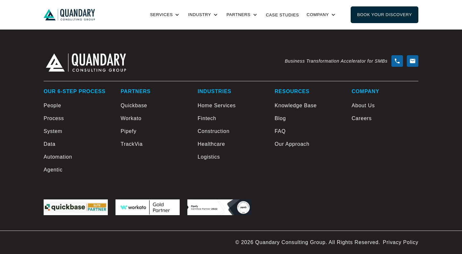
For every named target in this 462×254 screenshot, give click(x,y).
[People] (77, 105)
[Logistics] (231, 157)
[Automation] (77, 157)
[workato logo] (148, 207)
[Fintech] (231, 118)
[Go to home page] (69, 15)
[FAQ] (308, 131)
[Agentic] (77, 170)
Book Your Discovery (384, 14)
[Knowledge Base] (308, 105)
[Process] (77, 118)
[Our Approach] (308, 144)
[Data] (77, 144)
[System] (77, 131)
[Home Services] (231, 105)
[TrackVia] (154, 144)
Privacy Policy (400, 242)
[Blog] (308, 118)
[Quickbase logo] (76, 207)
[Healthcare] (231, 144)
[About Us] (385, 105)
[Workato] (154, 118)
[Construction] (231, 131)
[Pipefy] (154, 131)
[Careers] (385, 118)
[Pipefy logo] (219, 207)
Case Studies (282, 15)
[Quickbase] (154, 105)
